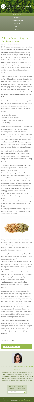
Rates (17, 26)
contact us (20, 386)
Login (28, 400)
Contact (17, 29)
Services (17, 17)
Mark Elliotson (22, 400)
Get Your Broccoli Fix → (12, 346)
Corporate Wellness (17, 20)
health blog (11, 388)
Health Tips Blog (17, 14)
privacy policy (21, 388)
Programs (17, 23)
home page (11, 386)
